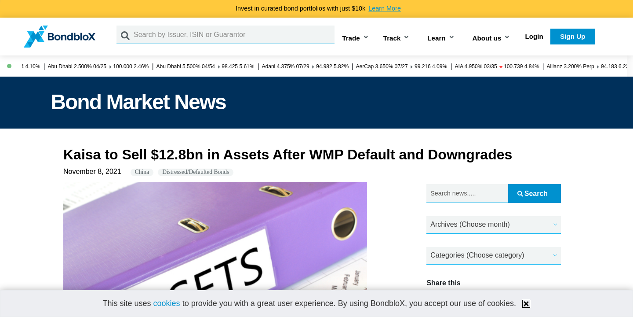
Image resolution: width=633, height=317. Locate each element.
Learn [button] (436, 38)
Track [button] (392, 38)
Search (532, 193)
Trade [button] (351, 38)
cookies (166, 303)
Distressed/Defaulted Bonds (195, 172)
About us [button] (487, 38)
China (142, 172)
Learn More (384, 8)
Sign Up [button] (572, 36)
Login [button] (534, 36)
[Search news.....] (467, 193)
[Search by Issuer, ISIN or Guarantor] (234, 35)
